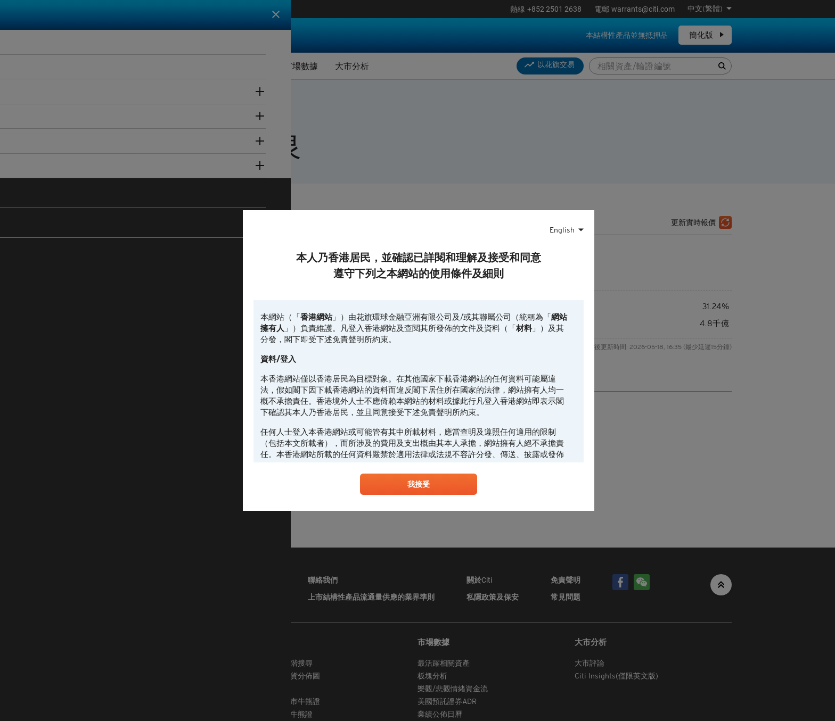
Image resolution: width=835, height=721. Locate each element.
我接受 (418, 486)
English (562, 229)
